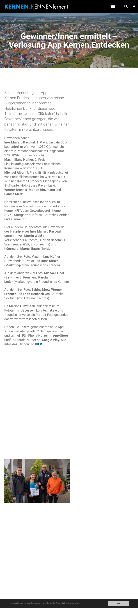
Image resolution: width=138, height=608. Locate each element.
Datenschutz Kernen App (56, 593)
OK (118, 603)
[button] (108, 358)
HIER (52, 349)
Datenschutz (69, 597)
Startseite (75, 593)
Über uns (82, 597)
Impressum (54, 597)
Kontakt (87, 593)
